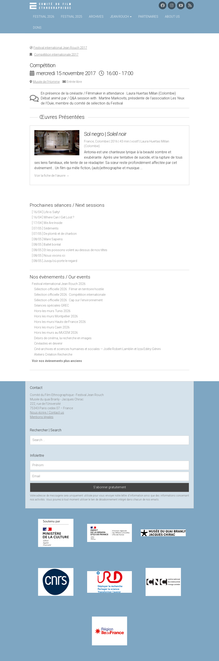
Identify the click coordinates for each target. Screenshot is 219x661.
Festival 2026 (43, 16)
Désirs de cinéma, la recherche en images (63, 338)
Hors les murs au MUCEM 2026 (56, 332)
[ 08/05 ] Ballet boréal (46, 244)
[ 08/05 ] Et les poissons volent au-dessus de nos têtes (69, 250)
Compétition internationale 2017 (56, 54)
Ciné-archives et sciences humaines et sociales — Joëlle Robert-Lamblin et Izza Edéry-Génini (97, 349)
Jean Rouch (121, 16)
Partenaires (148, 16)
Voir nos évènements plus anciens (57, 361)
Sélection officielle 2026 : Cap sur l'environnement (68, 300)
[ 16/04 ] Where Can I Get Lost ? (53, 217)
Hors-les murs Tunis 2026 (52, 311)
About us (172, 16)
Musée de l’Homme (46, 81)
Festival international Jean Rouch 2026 (59, 284)
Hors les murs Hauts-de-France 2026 (60, 322)
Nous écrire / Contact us (47, 412)
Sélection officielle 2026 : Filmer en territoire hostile (69, 289)
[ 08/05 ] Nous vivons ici (48, 255)
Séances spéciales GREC (51, 305)
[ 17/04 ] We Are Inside (47, 223)
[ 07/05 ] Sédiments (45, 228)
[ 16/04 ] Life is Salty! (46, 212)
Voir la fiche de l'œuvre (51, 175)
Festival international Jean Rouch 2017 (60, 47)
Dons (37, 27)
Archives (96, 16)
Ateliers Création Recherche (53, 354)
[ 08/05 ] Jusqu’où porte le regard (54, 261)
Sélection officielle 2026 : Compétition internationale (70, 294)
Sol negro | (105, 134)
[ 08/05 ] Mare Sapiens (47, 239)
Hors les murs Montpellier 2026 (56, 316)
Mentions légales (41, 417)
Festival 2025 (71, 16)
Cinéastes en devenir (48, 343)
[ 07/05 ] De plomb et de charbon (54, 233)
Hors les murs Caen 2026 (52, 327)
